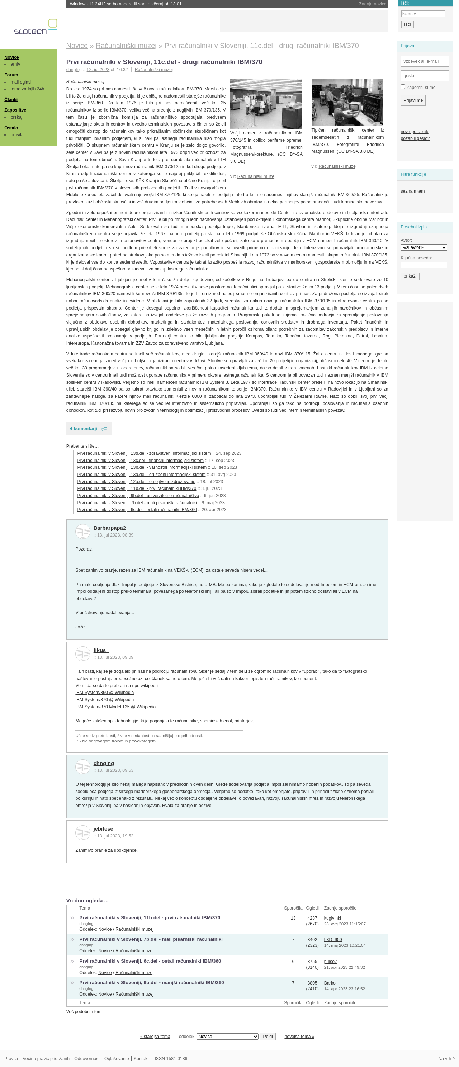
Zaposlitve (15, 110)
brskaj (17, 117)
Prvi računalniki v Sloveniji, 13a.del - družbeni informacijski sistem (141, 474)
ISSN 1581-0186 (171, 1058)
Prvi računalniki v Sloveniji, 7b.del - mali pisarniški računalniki (137, 502)
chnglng (104, 763)
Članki (11, 99)
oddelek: (219, 1036)
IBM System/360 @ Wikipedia (104, 692)
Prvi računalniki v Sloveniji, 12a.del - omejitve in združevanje (136, 481)
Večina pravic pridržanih (46, 1058)
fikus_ (101, 650)
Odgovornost (87, 1058)
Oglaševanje (116, 1058)
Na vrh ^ (446, 1058)
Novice (11, 57)
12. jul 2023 (98, 69)
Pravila (11, 1058)
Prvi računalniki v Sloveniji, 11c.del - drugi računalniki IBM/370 (164, 62)
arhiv (15, 64)
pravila (17, 134)
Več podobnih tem (84, 1011)
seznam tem (413, 191)
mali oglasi (21, 82)
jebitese (103, 829)
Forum (11, 74)
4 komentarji (83, 428)
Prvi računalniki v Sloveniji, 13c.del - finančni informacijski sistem (140, 460)
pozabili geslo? (415, 138)
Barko (330, 983)
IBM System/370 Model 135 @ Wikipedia (115, 706)
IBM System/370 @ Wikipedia (104, 699)
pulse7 (330, 961)
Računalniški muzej (154, 69)
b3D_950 (333, 939)
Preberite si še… (82, 446)
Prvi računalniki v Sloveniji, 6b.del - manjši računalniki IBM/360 (151, 982)
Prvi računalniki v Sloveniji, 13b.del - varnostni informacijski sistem (142, 467)
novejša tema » (299, 1036)
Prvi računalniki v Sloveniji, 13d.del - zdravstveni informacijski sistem (144, 453)
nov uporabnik (414, 131)
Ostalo (11, 128)
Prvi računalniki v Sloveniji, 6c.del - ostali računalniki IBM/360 (137, 509)
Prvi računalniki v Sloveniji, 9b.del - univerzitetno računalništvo (138, 495)
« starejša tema (155, 1036)
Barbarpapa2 (110, 528)
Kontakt (141, 1058)
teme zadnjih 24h (27, 88)
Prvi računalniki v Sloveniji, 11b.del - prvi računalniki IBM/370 (137, 488)
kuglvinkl (332, 918)
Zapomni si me (418, 87)
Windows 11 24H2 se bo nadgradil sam (126, 3)
